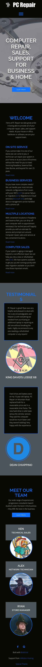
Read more (10, 175)
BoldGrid (24, 652)
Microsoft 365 (18, 199)
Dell (17, 196)
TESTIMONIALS (21, 297)
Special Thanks (21, 664)
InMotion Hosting (26, 658)
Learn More (21, 89)
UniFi (20, 193)
